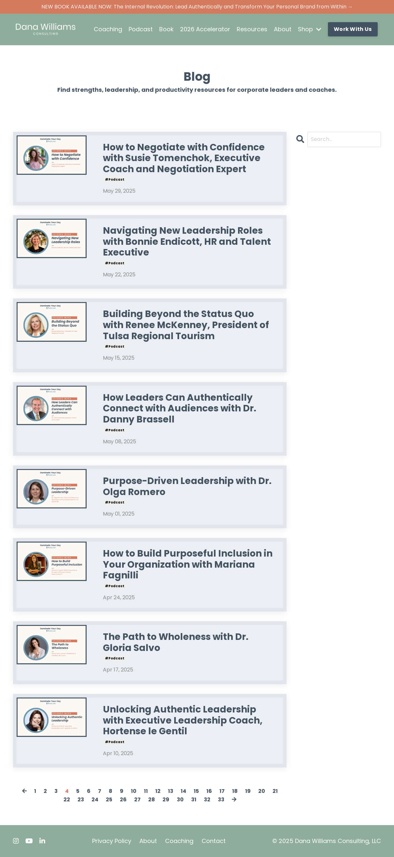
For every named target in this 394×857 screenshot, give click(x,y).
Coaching (108, 29)
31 (193, 799)
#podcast (114, 179)
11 (146, 791)
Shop (309, 29)
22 (66, 799)
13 (170, 791)
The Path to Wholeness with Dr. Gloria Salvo (175, 642)
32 (207, 799)
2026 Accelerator (205, 29)
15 (196, 791)
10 (133, 791)
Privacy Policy (111, 841)
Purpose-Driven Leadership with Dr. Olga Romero (187, 486)
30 (180, 799)
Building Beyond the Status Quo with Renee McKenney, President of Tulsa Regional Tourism (186, 325)
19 (248, 791)
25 (109, 799)
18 (235, 791)
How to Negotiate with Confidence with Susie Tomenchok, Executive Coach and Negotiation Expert (184, 158)
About (282, 29)
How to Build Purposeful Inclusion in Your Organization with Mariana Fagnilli (188, 564)
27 (137, 799)
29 (165, 799)
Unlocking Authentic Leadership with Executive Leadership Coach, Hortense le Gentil (182, 720)
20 (261, 791)
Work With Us (353, 29)
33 (221, 799)
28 (151, 799)
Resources (252, 29)
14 (183, 791)
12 (158, 791)
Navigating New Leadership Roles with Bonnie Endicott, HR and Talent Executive (187, 241)
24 (94, 799)
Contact (214, 841)
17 (222, 791)
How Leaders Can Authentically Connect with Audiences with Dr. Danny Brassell (179, 408)
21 (275, 791)
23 (80, 799)
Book (166, 29)
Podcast (141, 29)
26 (123, 799)
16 (209, 791)
